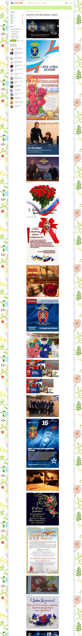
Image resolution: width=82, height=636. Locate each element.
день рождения (13, 17)
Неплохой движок (14, 33)
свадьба (11, 18)
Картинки (36, 7)
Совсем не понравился (15, 37)
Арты (31, 7)
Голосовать (13, 40)
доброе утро (12, 15)
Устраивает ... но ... (14, 34)
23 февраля (12, 20)
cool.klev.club (28, 11)
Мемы (61, 7)
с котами (11, 14)
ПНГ (58, 7)
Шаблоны (53, 7)
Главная (20, 7)
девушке (11, 21)
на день (32, 11)
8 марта (11, 16)
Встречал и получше (15, 36)
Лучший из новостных (15, 31)
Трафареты (42, 7)
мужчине (11, 22)
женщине (11, 23)
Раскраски (26, 7)
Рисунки (48, 7)
